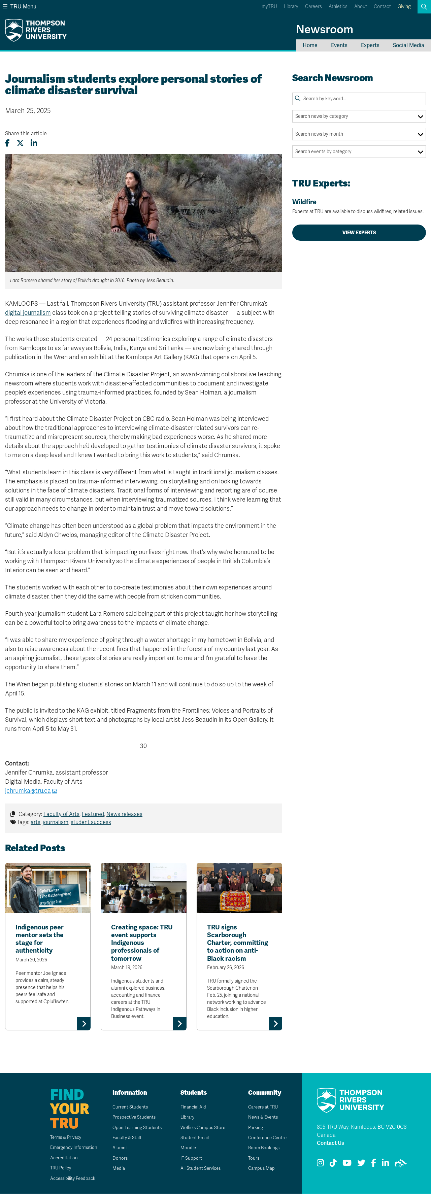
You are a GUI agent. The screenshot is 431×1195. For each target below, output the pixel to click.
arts (35, 822)
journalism (55, 822)
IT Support (189, 1159)
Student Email (192, 1139)
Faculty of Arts (61, 814)
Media (116, 1169)
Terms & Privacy (62, 1138)
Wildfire (359, 206)
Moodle (186, 1149)
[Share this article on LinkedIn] (34, 143)
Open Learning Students (135, 1128)
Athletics (338, 6)
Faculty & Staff (125, 1139)
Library (291, 6)
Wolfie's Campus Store (201, 1128)
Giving (404, 6)
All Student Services (199, 1169)
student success (91, 822)
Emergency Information (70, 1149)
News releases (124, 814)
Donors (117, 1159)
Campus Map (259, 1169)
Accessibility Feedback (69, 1179)
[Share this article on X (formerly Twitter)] (20, 143)
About (360, 6)
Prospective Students (133, 1118)
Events (339, 45)
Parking (253, 1128)
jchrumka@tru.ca (28, 790)
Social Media (408, 45)
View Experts (359, 233)
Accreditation (59, 1159)
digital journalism (28, 312)
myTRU (269, 6)
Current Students (128, 1108)
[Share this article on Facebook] (7, 143)
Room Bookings (261, 1149)
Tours (251, 1159)
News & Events (261, 1118)
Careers (313, 6)
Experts (370, 45)
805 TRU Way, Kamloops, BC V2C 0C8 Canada (361, 1132)
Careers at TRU (261, 1108)
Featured (93, 814)
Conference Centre (266, 1139)
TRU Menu (19, 6)
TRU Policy (56, 1169)
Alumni (117, 1149)
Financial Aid (191, 1108)
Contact (382, 6)
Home (310, 45)
